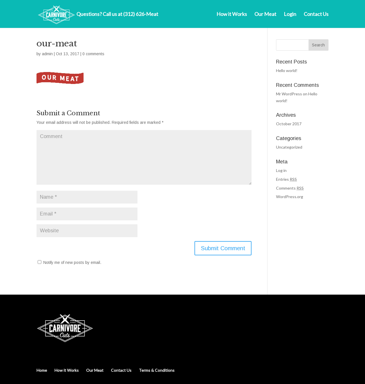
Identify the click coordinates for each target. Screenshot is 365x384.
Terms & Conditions (157, 370)
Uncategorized (289, 147)
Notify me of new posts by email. (72, 262)
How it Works (231, 14)
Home (41, 370)
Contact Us (316, 14)
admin (47, 54)
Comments (290, 188)
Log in (281, 170)
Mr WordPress (289, 93)
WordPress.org (289, 196)
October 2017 (288, 123)
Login (290, 14)
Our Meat (265, 14)
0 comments (93, 54)
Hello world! (286, 70)
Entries (286, 179)
